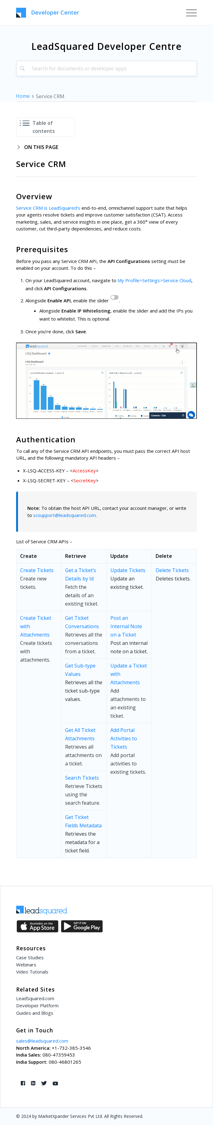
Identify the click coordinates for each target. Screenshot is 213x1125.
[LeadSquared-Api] (88, 12)
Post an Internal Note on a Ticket (126, 626)
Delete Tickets (172, 570)
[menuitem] (188, 12)
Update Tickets (127, 570)
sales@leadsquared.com (42, 1041)
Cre (24, 618)
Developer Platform (37, 1005)
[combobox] (106, 68)
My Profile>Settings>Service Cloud (154, 280)
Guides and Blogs (34, 1013)
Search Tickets (82, 777)
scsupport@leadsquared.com (64, 515)
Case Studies (30, 957)
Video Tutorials (32, 972)
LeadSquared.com (35, 998)
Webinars (26, 964)
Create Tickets (37, 570)
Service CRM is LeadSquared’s (48, 208)
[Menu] (188, 12)
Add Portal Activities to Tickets (123, 738)
